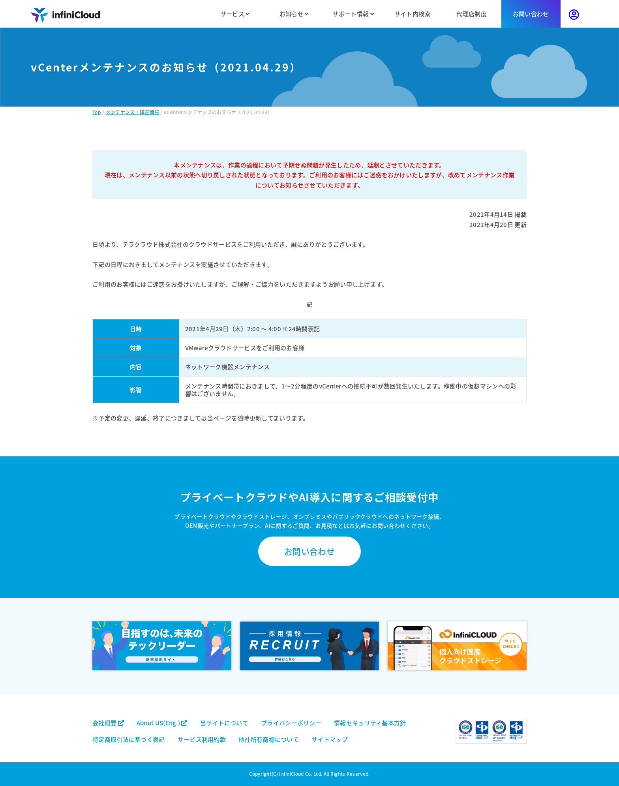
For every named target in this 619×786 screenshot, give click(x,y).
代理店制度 (471, 13)
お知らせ (294, 13)
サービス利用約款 (202, 739)
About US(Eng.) (162, 722)
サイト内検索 (412, 13)
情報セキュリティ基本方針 (370, 722)
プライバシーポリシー (291, 722)
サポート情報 (352, 13)
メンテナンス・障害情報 (132, 112)
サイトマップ (329, 739)
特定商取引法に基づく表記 (128, 739)
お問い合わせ (531, 13)
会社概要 (108, 722)
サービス (234, 13)
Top (96, 112)
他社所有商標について (268, 739)
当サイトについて (224, 722)
